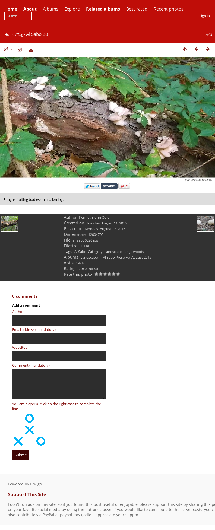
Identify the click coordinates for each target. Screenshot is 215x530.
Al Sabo (80, 251)
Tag (20, 34)
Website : (19, 347)
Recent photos (169, 9)
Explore (72, 9)
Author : (18, 311)
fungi (127, 251)
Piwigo (36, 484)
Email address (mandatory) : (34, 329)
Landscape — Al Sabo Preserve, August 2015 (115, 257)
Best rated (136, 9)
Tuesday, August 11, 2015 (106, 223)
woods (138, 251)
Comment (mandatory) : (31, 365)
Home (9, 34)
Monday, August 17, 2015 (105, 228)
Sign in (204, 15)
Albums (50, 9)
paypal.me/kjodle (75, 514)
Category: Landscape (105, 251)
